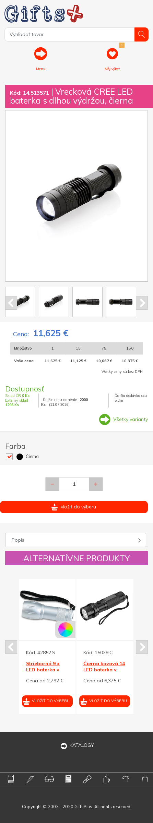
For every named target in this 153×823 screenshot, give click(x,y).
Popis (18, 540)
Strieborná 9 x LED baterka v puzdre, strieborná (43, 672)
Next (142, 303)
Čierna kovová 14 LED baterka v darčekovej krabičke (104, 672)
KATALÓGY (76, 745)
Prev (11, 303)
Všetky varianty (130, 419)
